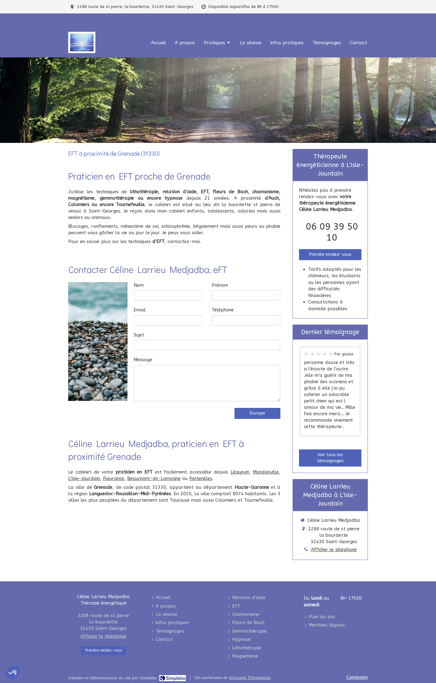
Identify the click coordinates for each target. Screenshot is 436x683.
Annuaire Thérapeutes (250, 677)
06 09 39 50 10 (332, 232)
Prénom (220, 285)
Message (143, 359)
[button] (13, 672)
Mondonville (266, 472)
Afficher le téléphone (334, 549)
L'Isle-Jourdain (84, 478)
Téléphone (223, 310)
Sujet (139, 335)
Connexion (357, 677)
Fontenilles (200, 478)
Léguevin (240, 472)
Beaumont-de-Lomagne (154, 478)
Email (140, 310)
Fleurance (113, 478)
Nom (139, 285)
